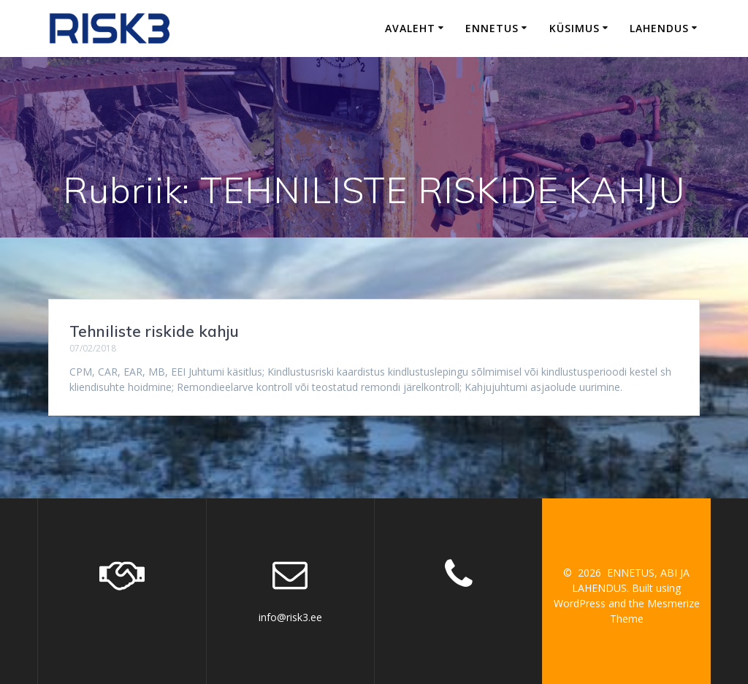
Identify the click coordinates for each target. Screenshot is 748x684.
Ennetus (492, 28)
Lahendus (659, 28)
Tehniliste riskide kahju (154, 331)
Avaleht (410, 28)
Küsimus (574, 28)
